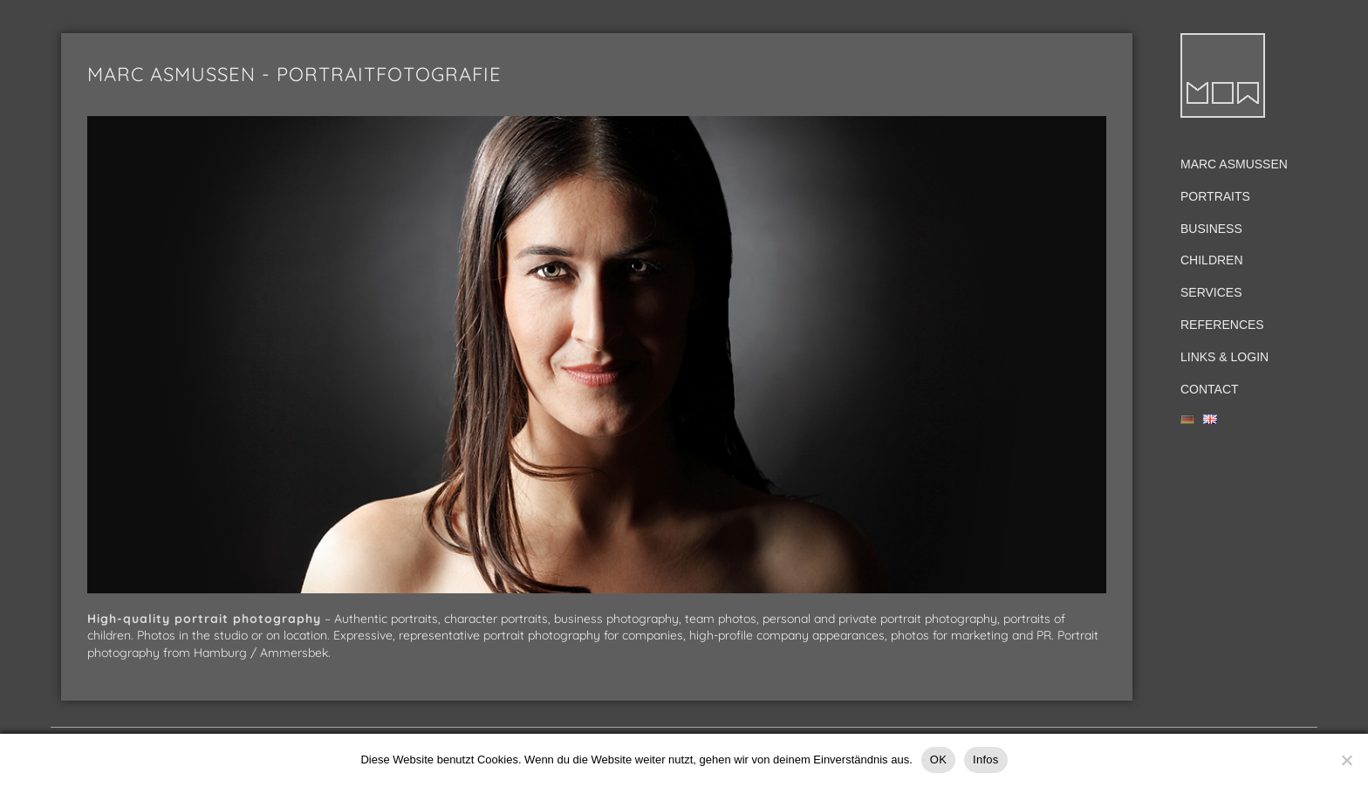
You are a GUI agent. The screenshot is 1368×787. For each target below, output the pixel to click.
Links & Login (1224, 357)
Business (1211, 229)
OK (938, 759)
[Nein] (1346, 760)
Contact (1209, 389)
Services (1211, 292)
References (1222, 325)
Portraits (1215, 196)
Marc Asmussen (1234, 164)
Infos (985, 759)
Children (1211, 260)
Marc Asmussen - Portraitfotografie (294, 74)
